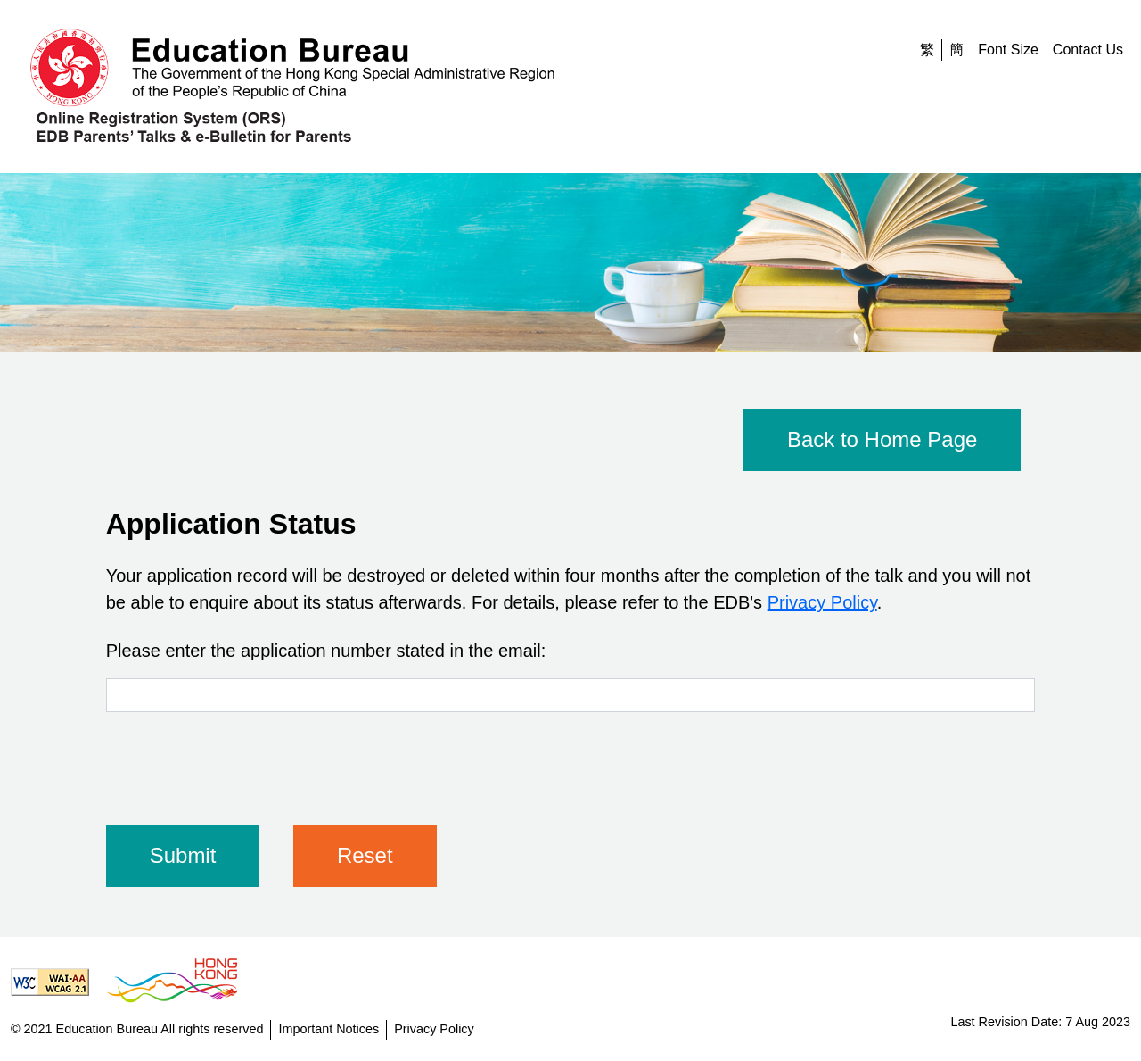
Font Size (1008, 49)
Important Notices (328, 1029)
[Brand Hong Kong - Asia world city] (179, 981)
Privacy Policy (822, 602)
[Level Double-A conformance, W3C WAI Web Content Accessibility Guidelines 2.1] (57, 981)
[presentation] (241, 761)
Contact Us (1088, 49)
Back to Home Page (882, 439)
